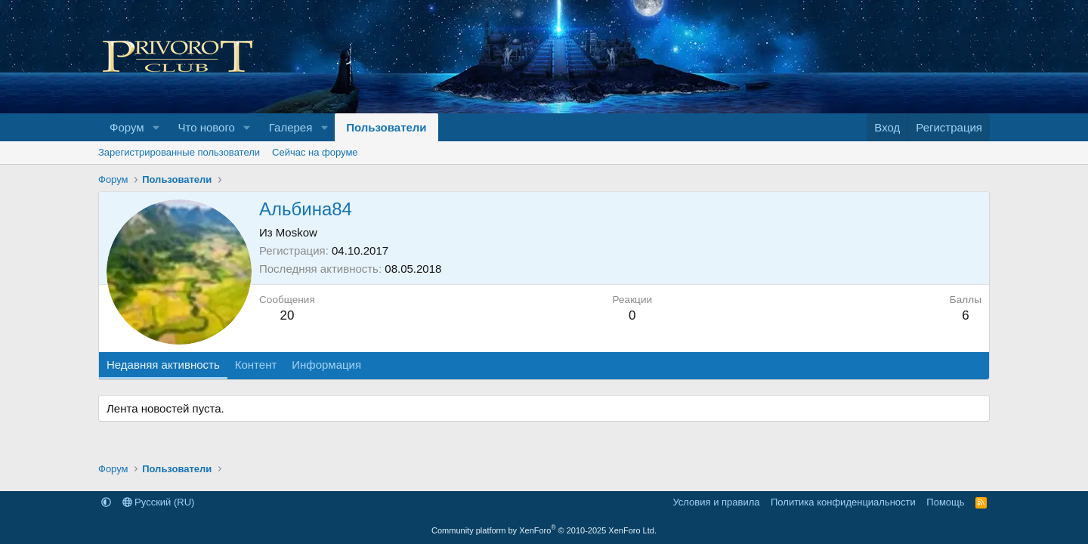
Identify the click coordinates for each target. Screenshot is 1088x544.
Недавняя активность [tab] (163, 364)
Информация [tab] (326, 364)
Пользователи (386, 127)
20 (287, 315)
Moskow (296, 232)
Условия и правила (715, 502)
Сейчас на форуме (315, 152)
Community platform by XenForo (544, 530)
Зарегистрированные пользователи (179, 152)
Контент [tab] (256, 364)
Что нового (206, 127)
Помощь (945, 502)
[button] (155, 127)
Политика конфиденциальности (843, 502)
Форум (127, 127)
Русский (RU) (158, 502)
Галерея (291, 127)
